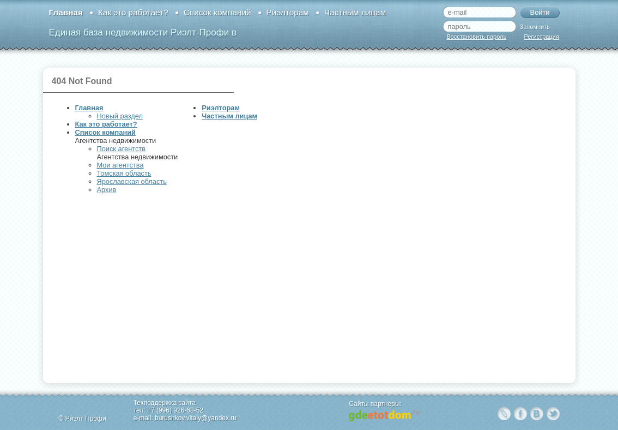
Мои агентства (120, 165)
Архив (107, 190)
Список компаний (217, 12)
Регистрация (541, 36)
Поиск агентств (121, 149)
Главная (66, 12)
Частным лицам (355, 12)
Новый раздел (120, 116)
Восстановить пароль (477, 36)
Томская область (124, 173)
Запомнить (535, 26)
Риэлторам (287, 12)
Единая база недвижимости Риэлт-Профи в (143, 32)
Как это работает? (133, 12)
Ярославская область (132, 181)
